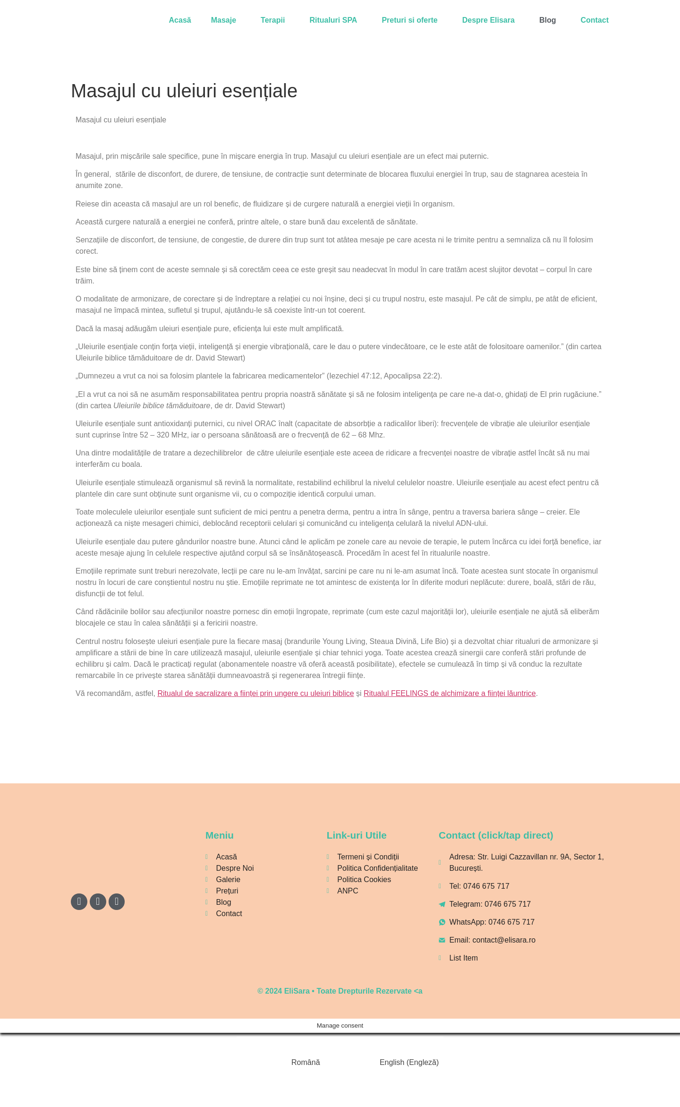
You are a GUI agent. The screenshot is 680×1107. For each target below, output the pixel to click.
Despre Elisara (488, 20)
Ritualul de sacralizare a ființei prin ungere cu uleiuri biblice (255, 693)
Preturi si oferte (409, 20)
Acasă (180, 20)
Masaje (223, 20)
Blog (547, 20)
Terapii (273, 20)
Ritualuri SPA (333, 20)
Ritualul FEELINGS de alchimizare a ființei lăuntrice (450, 693)
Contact (594, 20)
